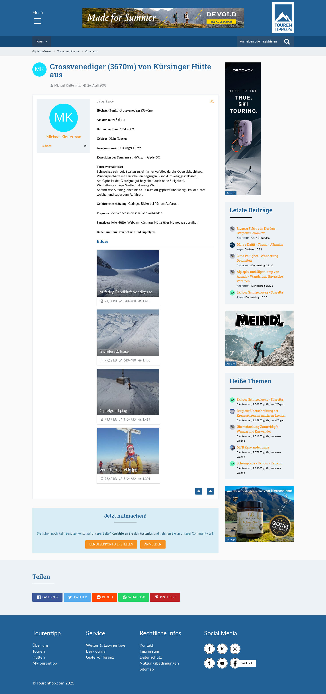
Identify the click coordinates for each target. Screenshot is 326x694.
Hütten (38, 657)
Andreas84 (243, 238)
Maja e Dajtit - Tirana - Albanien (260, 244)
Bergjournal (96, 651)
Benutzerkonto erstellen (111, 544)
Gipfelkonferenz (100, 657)
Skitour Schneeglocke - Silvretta (260, 292)
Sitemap (147, 669)
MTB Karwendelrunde (253, 447)
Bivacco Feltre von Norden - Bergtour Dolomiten (257, 230)
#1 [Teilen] (212, 101)
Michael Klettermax (67, 85)
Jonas (240, 297)
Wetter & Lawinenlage (105, 645)
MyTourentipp (44, 663)
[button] (47, 597)
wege (240, 249)
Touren (38, 651)
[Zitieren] (210, 491)
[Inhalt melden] (198, 491)
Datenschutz (151, 657)
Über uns (40, 645)
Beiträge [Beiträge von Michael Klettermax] (46, 145)
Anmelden (153, 544)
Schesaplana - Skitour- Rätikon (259, 463)
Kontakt (146, 645)
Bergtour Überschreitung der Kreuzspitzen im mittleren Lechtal (261, 413)
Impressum (149, 651)
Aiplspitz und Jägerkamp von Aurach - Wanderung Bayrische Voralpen (260, 276)
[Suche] (287, 41)
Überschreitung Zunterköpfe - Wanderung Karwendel (258, 429)
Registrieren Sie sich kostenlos (132, 533)
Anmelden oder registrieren (258, 41)
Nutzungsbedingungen (159, 663)
